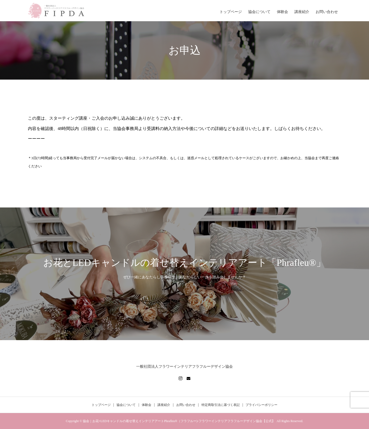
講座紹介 (301, 12)
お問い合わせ (327, 12)
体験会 (282, 12)
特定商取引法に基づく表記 (220, 405)
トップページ (231, 12)
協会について (259, 12)
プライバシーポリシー (261, 405)
